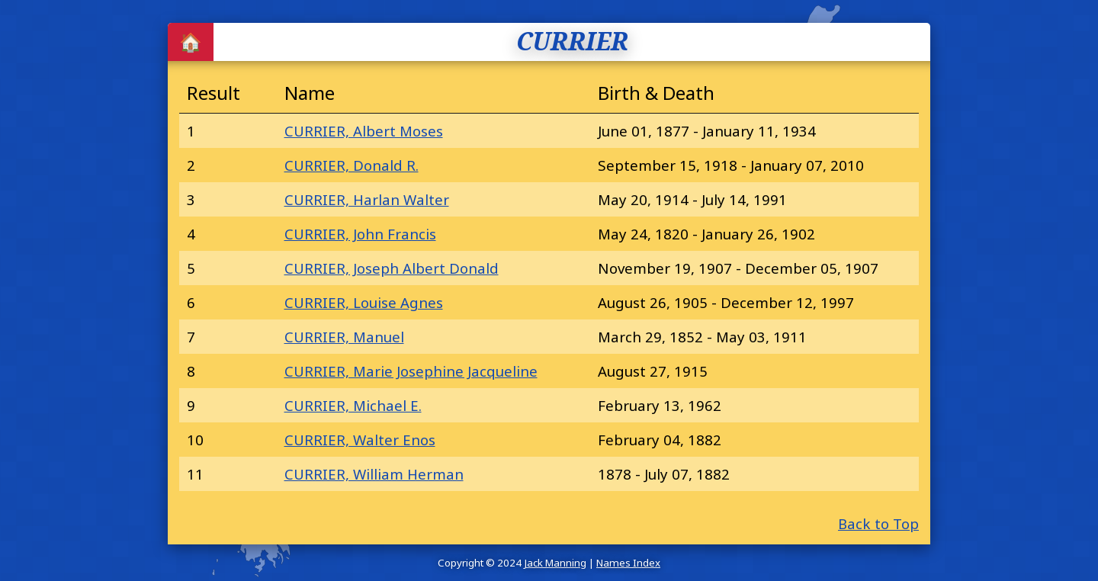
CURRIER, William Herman (374, 473)
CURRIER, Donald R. (351, 165)
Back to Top (878, 523)
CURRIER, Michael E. (353, 405)
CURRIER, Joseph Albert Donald (391, 268)
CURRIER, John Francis (360, 233)
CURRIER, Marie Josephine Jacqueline (411, 370)
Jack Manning (555, 563)
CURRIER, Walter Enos (359, 439)
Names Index (628, 563)
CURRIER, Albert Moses (363, 130)
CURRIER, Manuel (344, 336)
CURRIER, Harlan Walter (366, 199)
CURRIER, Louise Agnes (363, 302)
